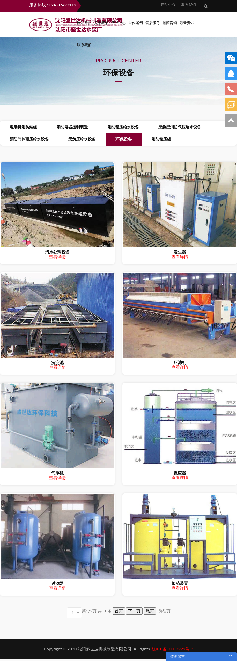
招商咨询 (169, 22)
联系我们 (187, 4)
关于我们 (101, 22)
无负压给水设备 (72, 141)
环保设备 (108, 141)
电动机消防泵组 (20, 127)
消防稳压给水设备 (107, 127)
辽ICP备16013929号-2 (172, 651)
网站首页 (84, 22)
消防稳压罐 (139, 141)
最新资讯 (187, 22)
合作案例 (135, 22)
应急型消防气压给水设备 (157, 127)
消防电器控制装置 (62, 127)
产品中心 (167, 4)
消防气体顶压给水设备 (26, 141)
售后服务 (152, 22)
